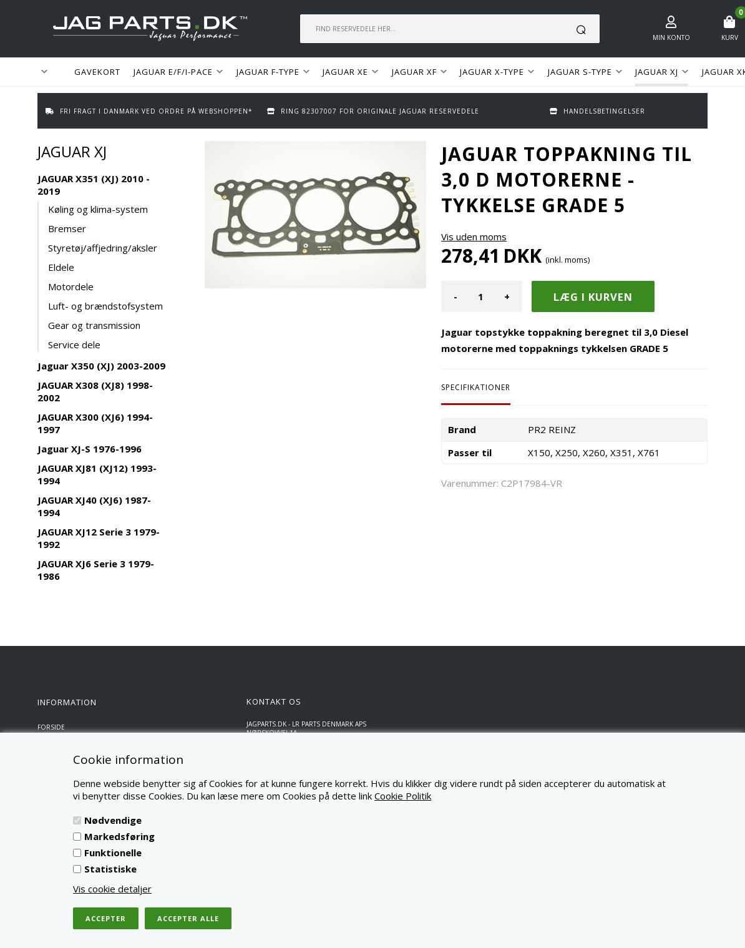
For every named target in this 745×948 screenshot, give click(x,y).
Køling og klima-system (98, 209)
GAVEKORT (97, 71)
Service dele (74, 344)
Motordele (71, 286)
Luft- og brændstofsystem (105, 306)
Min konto (671, 37)
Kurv (729, 37)
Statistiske (110, 868)
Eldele (61, 267)
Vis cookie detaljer (112, 888)
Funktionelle (113, 852)
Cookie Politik (402, 795)
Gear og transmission (94, 325)
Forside (51, 727)
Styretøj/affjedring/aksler (102, 248)
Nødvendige (113, 820)
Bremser (67, 228)
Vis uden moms (474, 236)
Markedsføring (119, 836)
